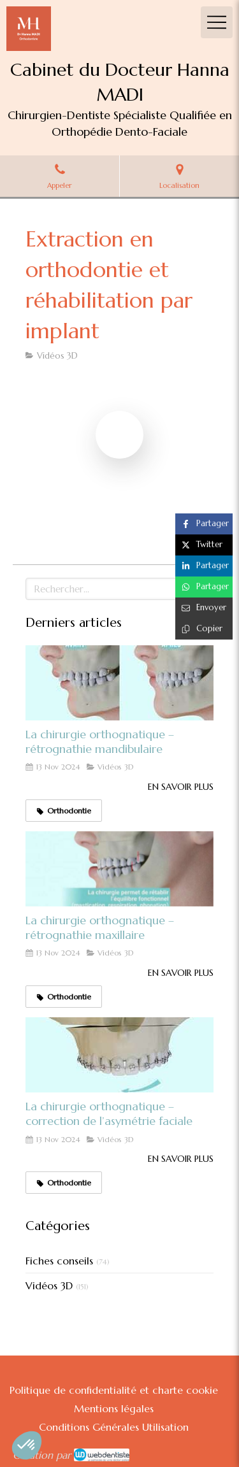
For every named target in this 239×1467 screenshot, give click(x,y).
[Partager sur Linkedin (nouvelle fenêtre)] (204, 565)
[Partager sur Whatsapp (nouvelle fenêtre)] (204, 587)
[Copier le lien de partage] (204, 629)
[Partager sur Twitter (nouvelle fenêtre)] (204, 544)
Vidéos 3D (49, 1285)
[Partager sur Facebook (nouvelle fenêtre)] (204, 523)
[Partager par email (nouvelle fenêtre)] (204, 608)
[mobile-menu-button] (217, 22)
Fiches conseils (59, 1260)
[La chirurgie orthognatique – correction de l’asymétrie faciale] (119, 1054)
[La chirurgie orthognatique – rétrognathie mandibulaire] (119, 682)
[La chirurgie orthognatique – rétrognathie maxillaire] (119, 868)
